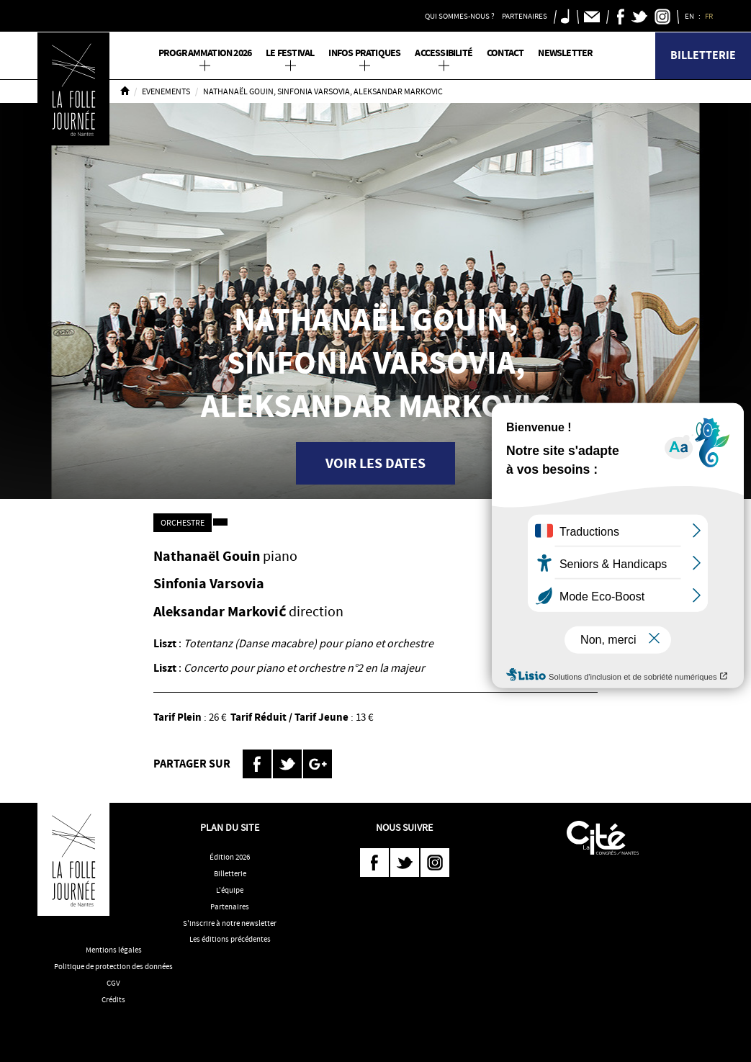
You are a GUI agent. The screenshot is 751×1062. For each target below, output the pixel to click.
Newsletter (565, 53)
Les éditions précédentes (230, 939)
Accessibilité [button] (443, 53)
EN (690, 16)
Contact (505, 53)
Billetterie (703, 55)
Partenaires (229, 906)
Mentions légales (114, 950)
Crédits (113, 999)
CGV (113, 983)
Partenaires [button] (524, 16)
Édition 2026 (230, 857)
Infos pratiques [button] (364, 53)
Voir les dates (375, 463)
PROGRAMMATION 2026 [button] (205, 53)
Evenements (166, 91)
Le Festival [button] (290, 53)
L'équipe (229, 890)
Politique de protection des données (113, 966)
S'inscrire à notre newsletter (229, 923)
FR (709, 16)
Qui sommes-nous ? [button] (460, 16)
